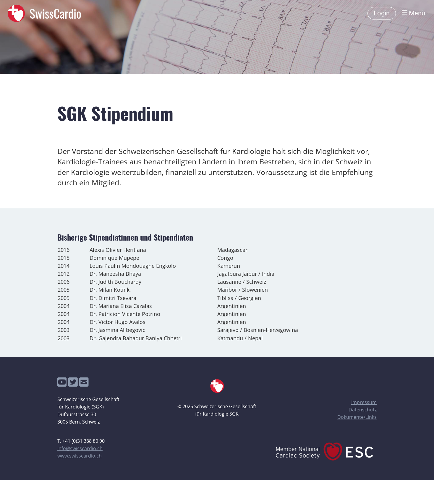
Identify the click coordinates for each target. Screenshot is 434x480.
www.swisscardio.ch (79, 456)
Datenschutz (363, 409)
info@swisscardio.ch (80, 448)
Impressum (364, 402)
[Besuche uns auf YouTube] (62, 382)
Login (382, 13)
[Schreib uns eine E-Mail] (84, 382)
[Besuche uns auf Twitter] (73, 382)
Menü (413, 13)
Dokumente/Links (357, 417)
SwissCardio (55, 13)
